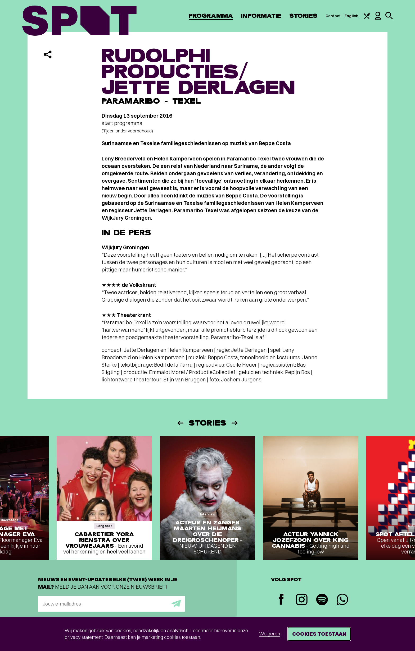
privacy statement (84, 637)
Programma (211, 16)
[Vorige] (180, 423)
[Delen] (48, 54)
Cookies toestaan (319, 633)
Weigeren (269, 634)
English (351, 15)
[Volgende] (235, 423)
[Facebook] (281, 599)
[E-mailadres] (111, 604)
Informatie (261, 16)
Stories (303, 16)
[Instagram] (301, 600)
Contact (333, 15)
